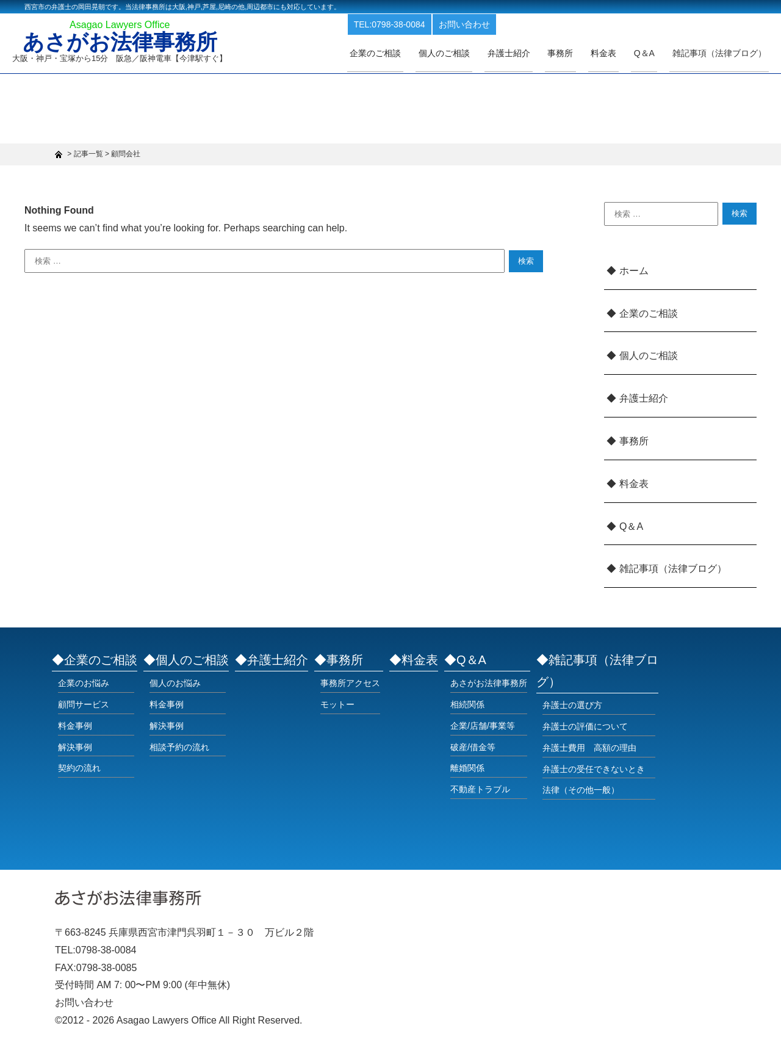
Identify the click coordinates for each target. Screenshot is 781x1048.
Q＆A (631, 526)
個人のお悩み (175, 683)
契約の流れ (79, 768)
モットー (337, 704)
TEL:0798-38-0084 (426, 23)
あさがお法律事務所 (123, 44)
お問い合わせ (501, 23)
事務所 (579, 53)
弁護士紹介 (532, 53)
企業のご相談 (410, 53)
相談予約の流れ (179, 747)
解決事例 (75, 747)
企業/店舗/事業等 (482, 726)
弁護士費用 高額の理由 (589, 748)
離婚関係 (467, 768)
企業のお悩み (83, 683)
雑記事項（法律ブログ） (722, 53)
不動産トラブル (480, 789)
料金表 (617, 53)
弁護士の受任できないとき (593, 769)
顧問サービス (83, 704)
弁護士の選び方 (572, 705)
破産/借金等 (472, 747)
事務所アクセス (350, 683)
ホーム (634, 271)
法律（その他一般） (580, 790)
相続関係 (467, 704)
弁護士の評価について (585, 726)
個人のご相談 (473, 53)
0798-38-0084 (106, 950)
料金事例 (75, 726)
